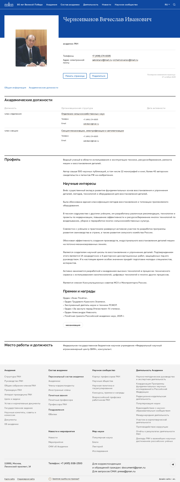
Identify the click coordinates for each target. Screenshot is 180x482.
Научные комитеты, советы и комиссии (20, 413)
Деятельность (90, 4)
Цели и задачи (12, 399)
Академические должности (43, 87)
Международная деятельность (152, 415)
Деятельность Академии (149, 370)
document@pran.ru (133, 467)
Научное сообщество (126, 4)
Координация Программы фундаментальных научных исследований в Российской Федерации (151, 387)
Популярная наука (102, 437)
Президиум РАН (13, 390)
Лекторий (97, 446)
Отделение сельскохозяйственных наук (82, 113)
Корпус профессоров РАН (106, 376)
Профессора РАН (57, 404)
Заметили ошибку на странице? (65, 479)
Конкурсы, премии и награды (108, 392)
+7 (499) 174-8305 (101, 55)
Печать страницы (75, 75)
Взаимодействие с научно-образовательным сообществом (153, 409)
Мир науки (98, 431)
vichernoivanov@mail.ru (125, 60)
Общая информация (15, 87)
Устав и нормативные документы (22, 403)
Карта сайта (9, 479)
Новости (106, 4)
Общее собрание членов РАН (20, 385)
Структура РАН (12, 376)
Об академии (11, 424)
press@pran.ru (127, 471)
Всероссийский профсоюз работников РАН (106, 398)
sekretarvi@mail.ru (102, 60)
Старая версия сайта (26, 479)
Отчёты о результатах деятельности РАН (155, 432)
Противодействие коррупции (152, 426)
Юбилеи (52, 414)
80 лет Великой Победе (30, 4)
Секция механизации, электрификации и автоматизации (92, 130)
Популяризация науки (148, 403)
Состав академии (70, 4)
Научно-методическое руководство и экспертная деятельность (155, 378)
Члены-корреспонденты (61, 385)
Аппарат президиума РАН (18, 394)
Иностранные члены (59, 390)
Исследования (100, 451)
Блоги (95, 442)
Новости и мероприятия (61, 431)
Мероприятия (55, 442)
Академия (51, 4)
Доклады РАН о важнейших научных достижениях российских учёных (156, 439)
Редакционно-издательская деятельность (151, 397)
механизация (73, 325)
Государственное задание (18, 408)
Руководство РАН (13, 381)
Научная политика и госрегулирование (103, 387)
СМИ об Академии (58, 446)
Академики (54, 381)
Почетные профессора (60, 400)
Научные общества (102, 381)
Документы (10, 419)
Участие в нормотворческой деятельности (151, 421)
